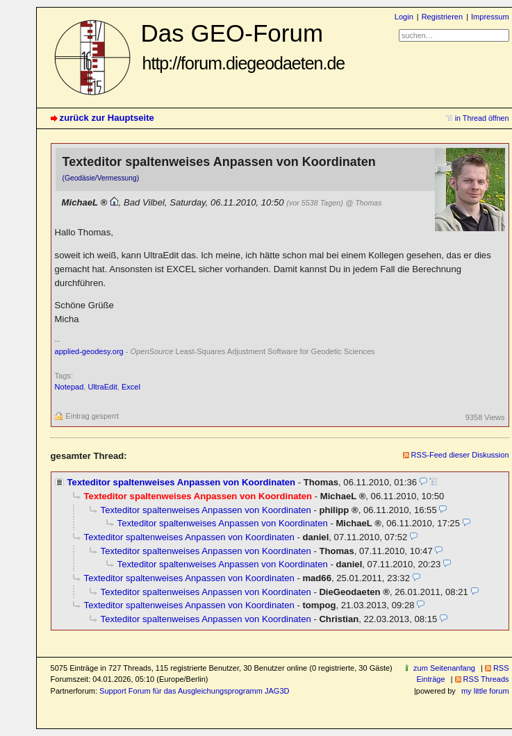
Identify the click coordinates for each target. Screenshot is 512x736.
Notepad (69, 387)
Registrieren (442, 16)
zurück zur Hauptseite (107, 117)
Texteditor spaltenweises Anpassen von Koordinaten (181, 482)
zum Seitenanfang (444, 668)
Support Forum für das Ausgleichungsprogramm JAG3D (194, 691)
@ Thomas (363, 203)
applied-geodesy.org (89, 351)
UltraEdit (102, 387)
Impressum (490, 16)
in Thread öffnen (482, 118)
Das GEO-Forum (243, 46)
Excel (131, 387)
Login (404, 16)
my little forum (485, 691)
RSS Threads (486, 679)
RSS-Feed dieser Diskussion (460, 455)
